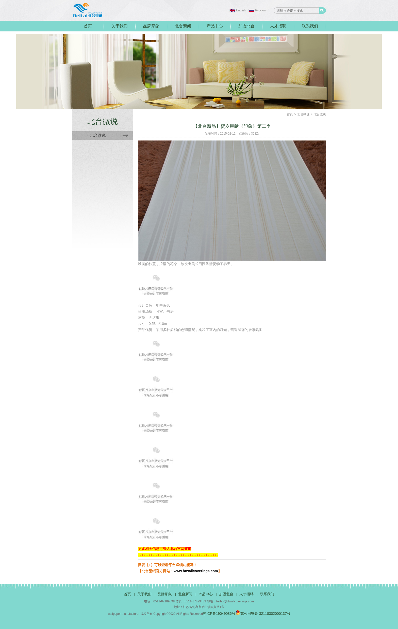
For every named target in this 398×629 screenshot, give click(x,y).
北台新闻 (183, 26)
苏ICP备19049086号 (219, 614)
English (241, 10)
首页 (88, 26)
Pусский (261, 10)
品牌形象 (151, 26)
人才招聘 (278, 26)
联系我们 (310, 26)
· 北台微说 (107, 135)
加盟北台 (246, 26)
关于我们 (119, 26)
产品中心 (215, 26)
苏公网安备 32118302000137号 (262, 614)
